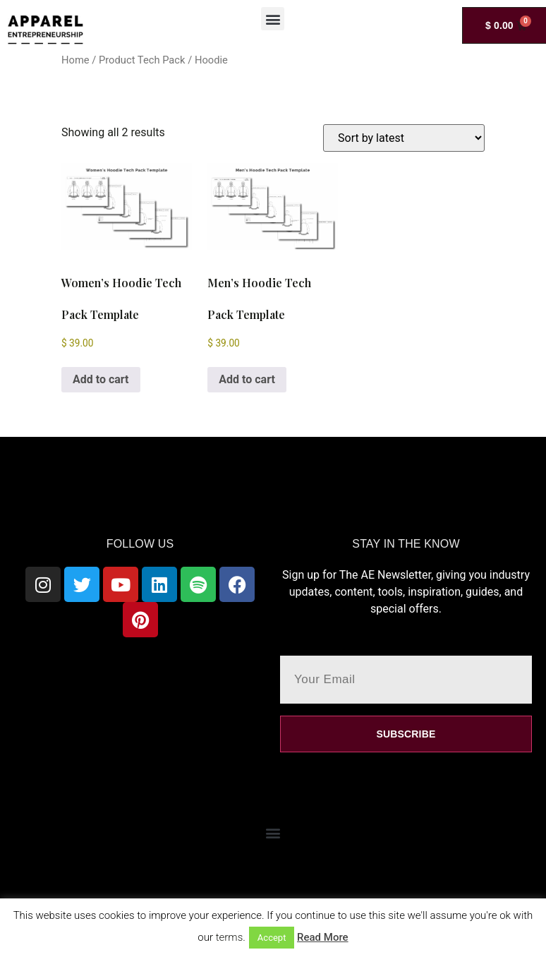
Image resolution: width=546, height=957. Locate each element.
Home (75, 60)
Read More (322, 937)
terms (229, 937)
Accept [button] (271, 937)
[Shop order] (404, 138)
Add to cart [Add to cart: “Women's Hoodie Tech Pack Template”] (101, 379)
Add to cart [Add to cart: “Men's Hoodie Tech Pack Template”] (247, 379)
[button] (272, 18)
